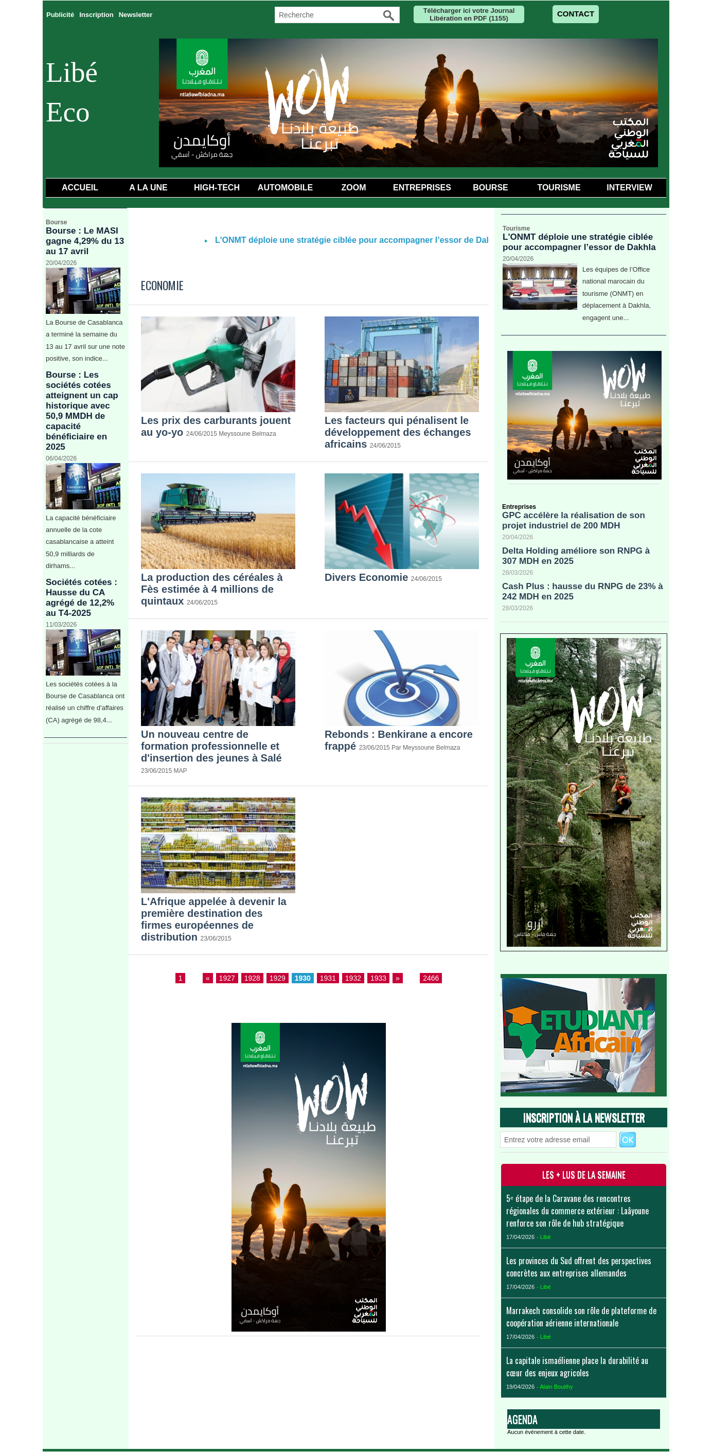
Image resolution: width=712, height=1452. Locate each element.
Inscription (96, 15)
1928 (252, 978)
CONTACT (575, 13)
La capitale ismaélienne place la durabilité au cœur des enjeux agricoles (577, 1366)
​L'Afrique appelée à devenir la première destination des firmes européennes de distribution (214, 919)
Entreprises (422, 187)
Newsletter (136, 15)
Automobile (285, 187)
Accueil (80, 187)
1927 (227, 978)
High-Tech (217, 187)
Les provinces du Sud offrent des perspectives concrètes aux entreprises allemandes (578, 1266)
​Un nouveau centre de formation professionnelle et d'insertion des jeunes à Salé (211, 746)
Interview (629, 187)
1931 (328, 978)
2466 (431, 978)
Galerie (296, 1365)
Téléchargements (356, 1365)
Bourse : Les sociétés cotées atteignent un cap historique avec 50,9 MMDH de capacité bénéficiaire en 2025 (82, 411)
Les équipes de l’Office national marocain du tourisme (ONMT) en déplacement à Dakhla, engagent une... (616, 293)
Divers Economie (366, 577)
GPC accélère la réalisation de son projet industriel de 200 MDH (573, 520)
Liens (451, 1365)
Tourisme (558, 187)
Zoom (354, 187)
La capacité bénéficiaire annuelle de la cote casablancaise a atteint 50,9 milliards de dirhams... (81, 542)
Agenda (522, 1419)
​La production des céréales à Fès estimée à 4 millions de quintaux (212, 589)
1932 (353, 978)
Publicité (60, 15)
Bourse (490, 187)
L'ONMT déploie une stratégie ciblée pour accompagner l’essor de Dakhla (365, 240)
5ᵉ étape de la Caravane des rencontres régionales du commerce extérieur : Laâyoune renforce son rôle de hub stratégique (577, 1210)
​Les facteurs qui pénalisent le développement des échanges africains (398, 432)
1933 (378, 978)
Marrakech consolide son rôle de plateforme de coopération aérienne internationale (581, 1316)
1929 (278, 978)
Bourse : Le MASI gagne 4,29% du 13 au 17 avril (85, 241)
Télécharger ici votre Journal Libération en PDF (469, 14)
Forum (413, 1365)
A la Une (148, 187)
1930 (303, 978)
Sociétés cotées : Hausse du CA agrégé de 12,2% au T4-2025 (81, 597)
